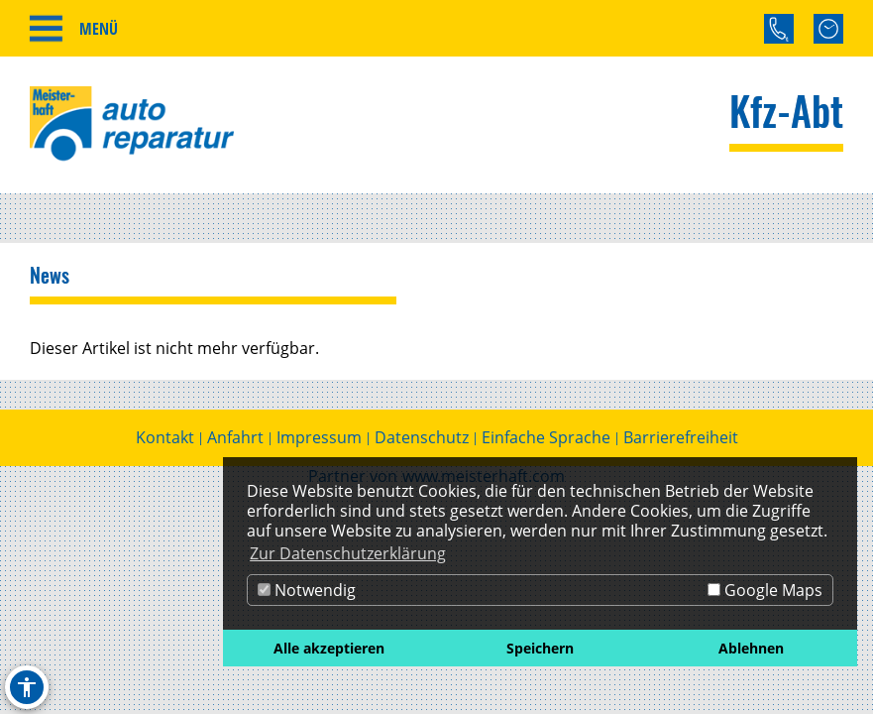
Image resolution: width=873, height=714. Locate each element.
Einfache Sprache (546, 437)
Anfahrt (235, 437)
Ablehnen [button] (751, 648)
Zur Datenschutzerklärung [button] (348, 553)
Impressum (319, 437)
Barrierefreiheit (680, 437)
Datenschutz (422, 437)
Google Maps (765, 590)
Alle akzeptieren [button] (328, 648)
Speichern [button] (540, 648)
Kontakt (165, 437)
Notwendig (307, 590)
